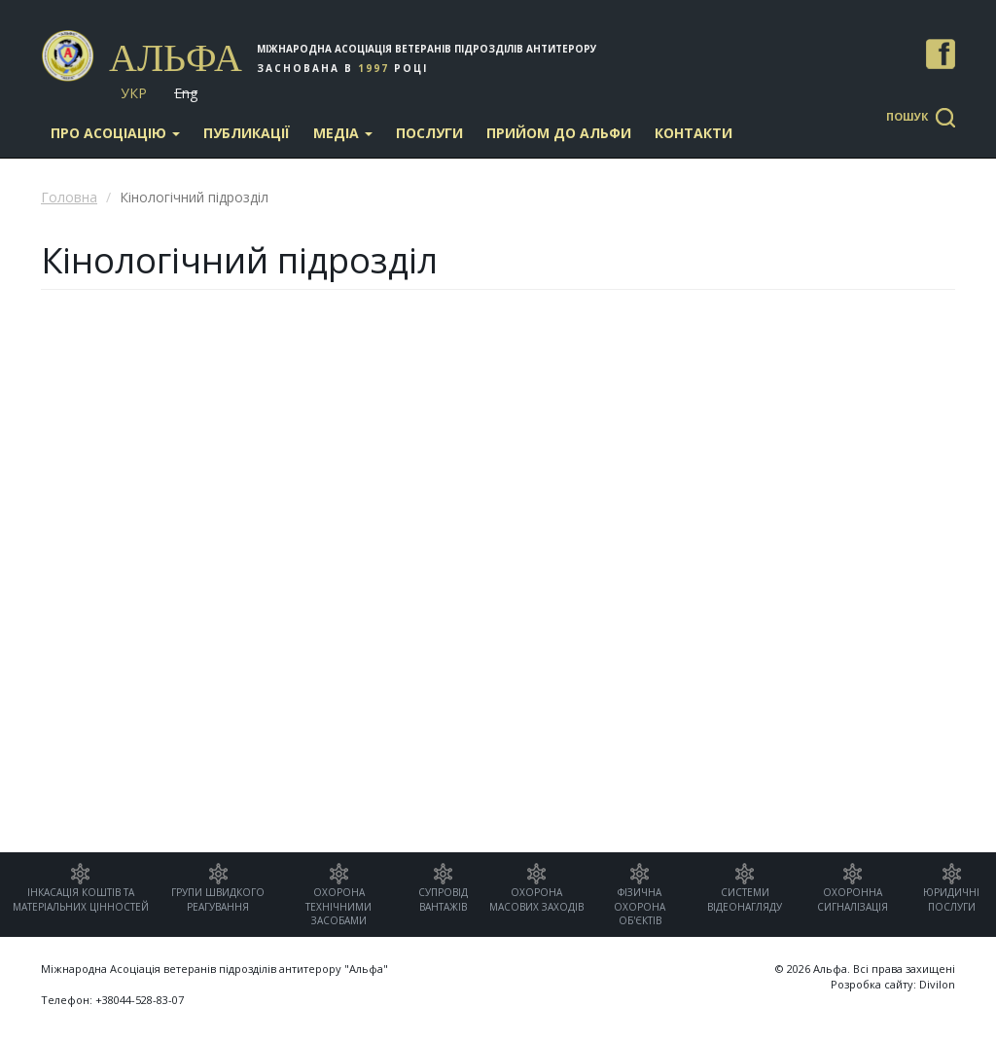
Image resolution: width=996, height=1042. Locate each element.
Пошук (907, 116)
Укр (134, 93)
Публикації (246, 133)
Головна (69, 197)
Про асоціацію (115, 133)
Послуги (429, 133)
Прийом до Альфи (558, 133)
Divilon (937, 984)
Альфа (175, 58)
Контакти (693, 133)
